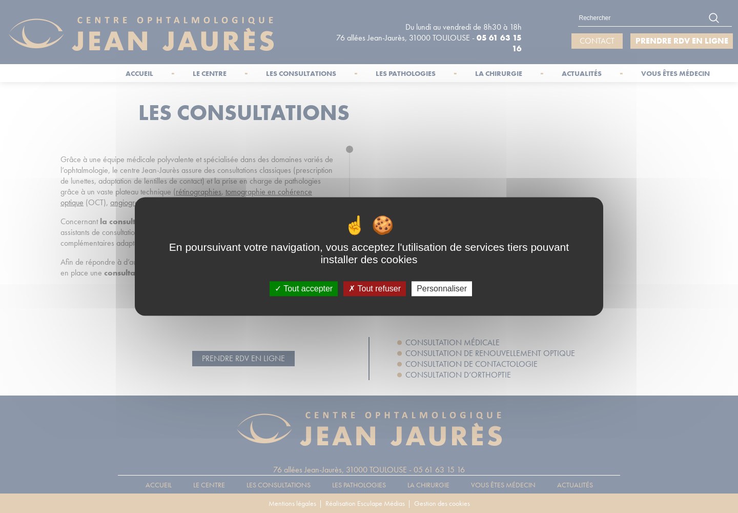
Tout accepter (304, 288)
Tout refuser (374, 288)
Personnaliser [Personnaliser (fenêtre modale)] (442, 288)
